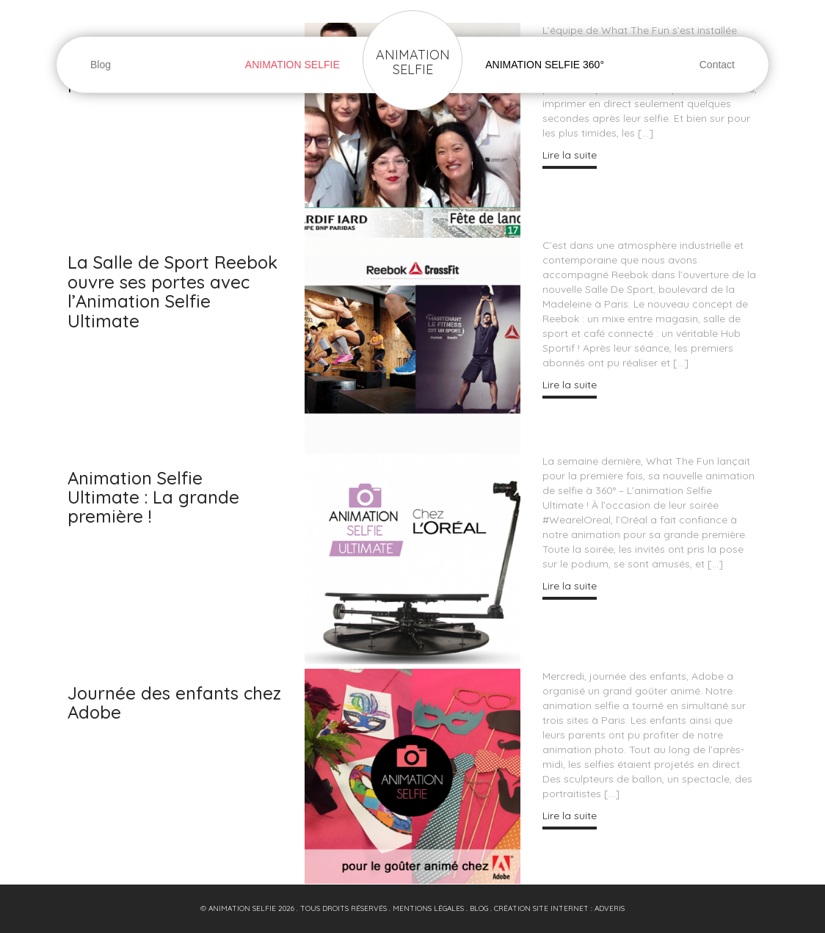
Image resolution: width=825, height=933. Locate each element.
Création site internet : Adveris (559, 908)
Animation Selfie (413, 62)
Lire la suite (569, 154)
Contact (717, 64)
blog (479, 908)
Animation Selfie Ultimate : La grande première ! (153, 497)
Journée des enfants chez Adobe (174, 702)
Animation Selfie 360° (544, 64)
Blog (100, 64)
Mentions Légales (428, 908)
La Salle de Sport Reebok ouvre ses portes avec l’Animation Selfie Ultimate (172, 291)
